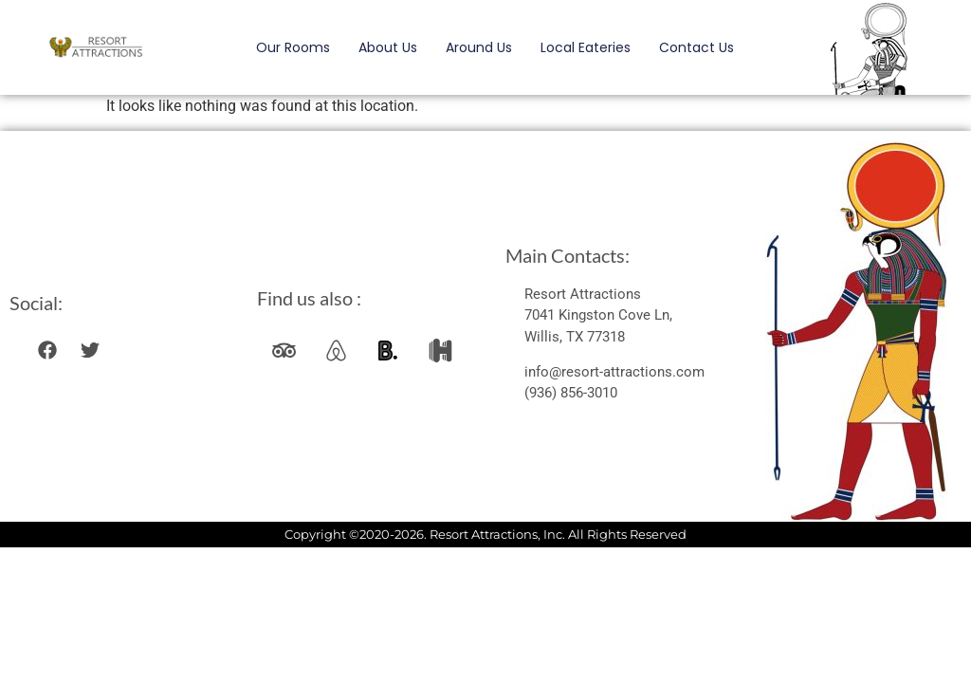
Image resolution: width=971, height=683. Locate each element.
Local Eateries (585, 47)
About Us (387, 47)
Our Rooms (293, 47)
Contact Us (696, 47)
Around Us (479, 47)
